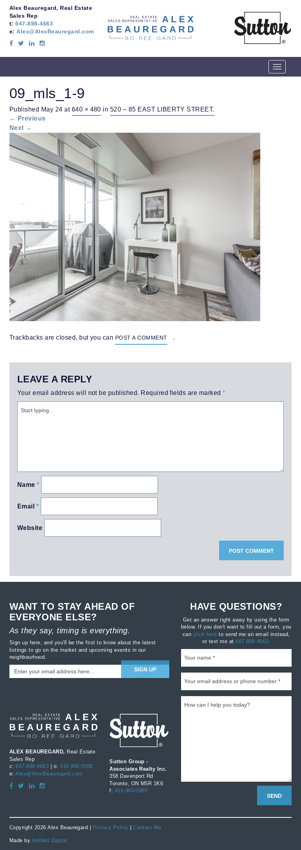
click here (205, 634)
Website (29, 528)
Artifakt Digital (49, 840)
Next (20, 128)
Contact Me (147, 827)
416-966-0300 (76, 766)
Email (28, 506)
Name (28, 484)
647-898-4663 (34, 23)
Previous (27, 118)
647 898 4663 (252, 641)
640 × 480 (86, 109)
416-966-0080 (131, 790)
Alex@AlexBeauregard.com (55, 31)
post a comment (141, 338)
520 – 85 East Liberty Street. (162, 109)
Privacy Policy (111, 827)
